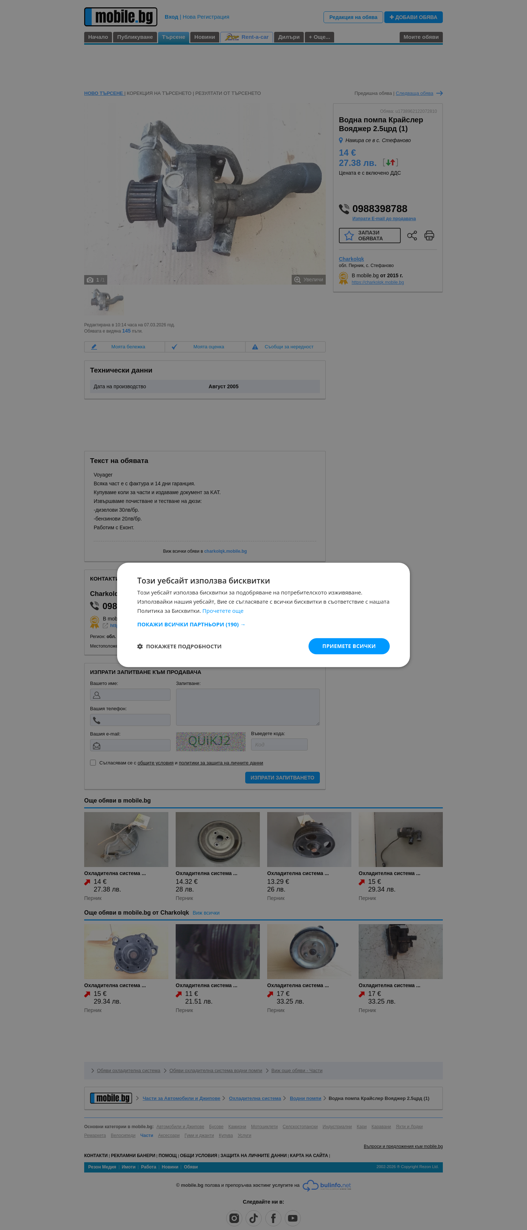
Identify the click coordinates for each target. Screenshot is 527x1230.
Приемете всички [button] (349, 645)
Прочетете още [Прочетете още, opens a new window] (222, 610)
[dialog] (263, 615)
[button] (263, 624)
